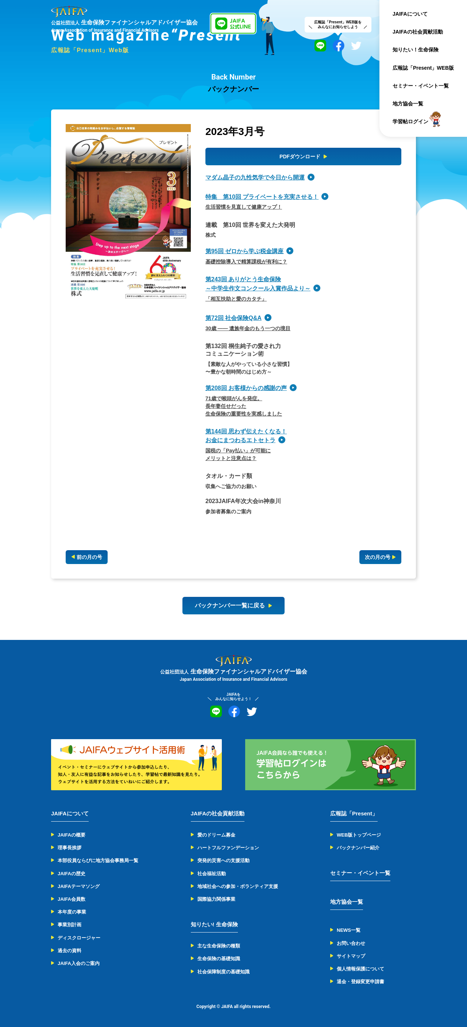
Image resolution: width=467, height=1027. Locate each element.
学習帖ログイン (410, 122)
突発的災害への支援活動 (223, 860)
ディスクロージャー (79, 938)
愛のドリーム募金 (216, 835)
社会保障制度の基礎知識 (223, 971)
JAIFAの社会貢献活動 (418, 32)
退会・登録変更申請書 (360, 981)
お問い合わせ (351, 943)
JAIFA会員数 (71, 899)
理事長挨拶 (69, 847)
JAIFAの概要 (71, 835)
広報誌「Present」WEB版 (423, 68)
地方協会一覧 (408, 104)
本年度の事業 (72, 912)
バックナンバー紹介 (358, 847)
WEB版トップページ (359, 835)
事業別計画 (69, 924)
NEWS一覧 (348, 930)
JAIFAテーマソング (79, 886)
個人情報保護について (360, 969)
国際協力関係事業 (216, 899)
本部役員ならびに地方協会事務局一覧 (98, 860)
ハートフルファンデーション (228, 847)
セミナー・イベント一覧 (421, 86)
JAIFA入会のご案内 (79, 963)
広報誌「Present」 (354, 813)
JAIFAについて (410, 14)
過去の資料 (69, 950)
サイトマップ (351, 956)
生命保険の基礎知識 (218, 958)
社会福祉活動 (211, 873)
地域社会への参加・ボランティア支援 (237, 886)
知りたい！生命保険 (416, 50)
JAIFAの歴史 (71, 873)
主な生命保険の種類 (218, 946)
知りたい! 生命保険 (214, 924)
